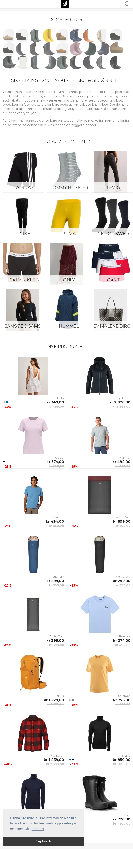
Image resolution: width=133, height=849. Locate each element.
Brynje (126, 755)
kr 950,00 (121, 760)
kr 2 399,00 (55, 764)
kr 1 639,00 (55, 704)
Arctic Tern (123, 517)
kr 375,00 (121, 700)
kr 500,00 (122, 704)
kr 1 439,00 (54, 760)
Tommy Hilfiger (69, 187)
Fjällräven (123, 398)
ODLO (59, 457)
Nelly (60, 398)
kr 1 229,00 (54, 700)
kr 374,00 (55, 462)
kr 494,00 (121, 462)
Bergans (124, 636)
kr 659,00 (122, 466)
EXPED (59, 695)
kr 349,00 (55, 402)
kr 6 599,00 (121, 406)
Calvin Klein (24, 279)
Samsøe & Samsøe (26, 326)
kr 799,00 (122, 525)
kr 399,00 (56, 585)
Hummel (69, 326)
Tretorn (125, 815)
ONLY (69, 279)
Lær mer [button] (38, 829)
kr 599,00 (121, 521)
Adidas (24, 187)
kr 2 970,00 (119, 402)
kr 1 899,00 (121, 764)
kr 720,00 (121, 819)
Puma (69, 233)
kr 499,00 (56, 406)
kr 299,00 (55, 581)
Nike (25, 233)
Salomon (124, 695)
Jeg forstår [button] (43, 841)
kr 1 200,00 (121, 823)
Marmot (125, 457)
